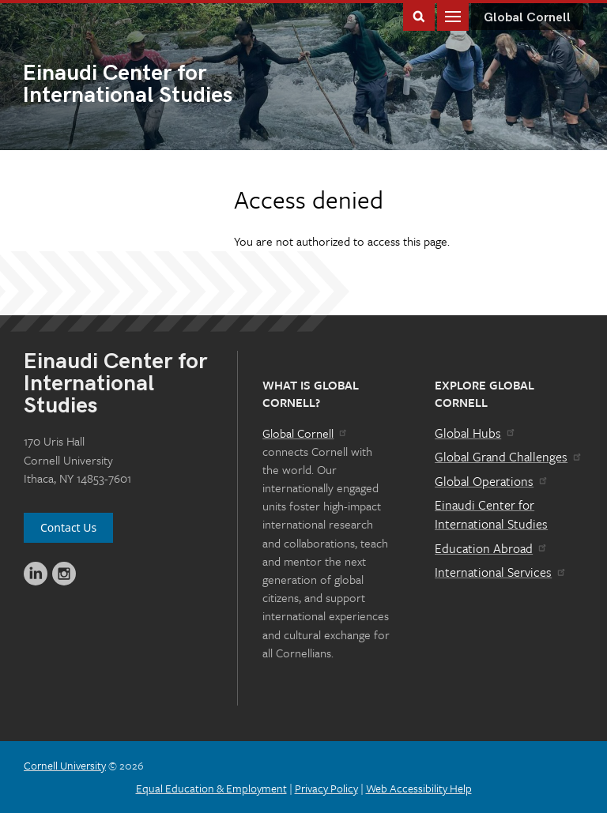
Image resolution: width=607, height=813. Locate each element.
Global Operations (492, 481)
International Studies (163, 85)
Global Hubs (475, 432)
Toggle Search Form (419, 15)
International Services (501, 572)
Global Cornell (527, 17)
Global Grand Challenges (508, 456)
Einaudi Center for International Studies (491, 514)
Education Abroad (491, 548)
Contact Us (68, 527)
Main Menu (453, 15)
